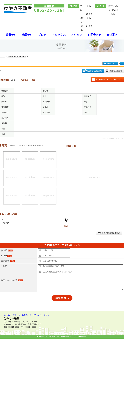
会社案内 (112, 34)
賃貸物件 (11, 34)
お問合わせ (95, 34)
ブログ (42, 34)
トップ (2, 57)
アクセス (76, 34)
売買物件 (27, 34)
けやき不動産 (11, 318)
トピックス (59, 34)
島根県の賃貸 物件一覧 (16, 57)
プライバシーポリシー (42, 315)
